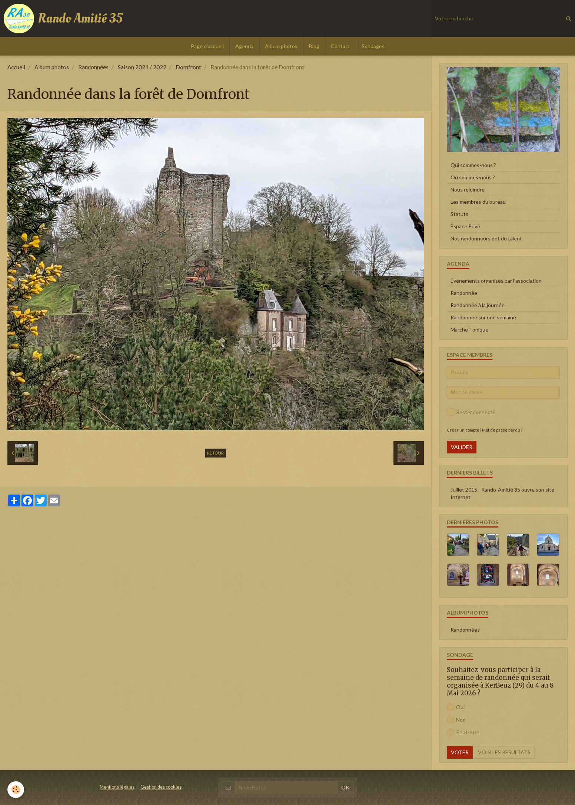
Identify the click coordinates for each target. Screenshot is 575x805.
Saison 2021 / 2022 (142, 67)
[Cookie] (15, 789)
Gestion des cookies (161, 787)
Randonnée (464, 293)
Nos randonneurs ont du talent (486, 238)
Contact (340, 46)
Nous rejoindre (468, 189)
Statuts (459, 214)
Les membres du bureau (478, 202)
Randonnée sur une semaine (483, 317)
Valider (461, 447)
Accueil (16, 67)
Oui (456, 707)
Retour (215, 453)
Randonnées (93, 67)
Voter (460, 752)
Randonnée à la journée (478, 305)
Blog (314, 46)
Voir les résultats (504, 752)
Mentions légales (117, 787)
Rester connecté (471, 412)
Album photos (281, 46)
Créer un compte (463, 430)
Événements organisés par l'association (496, 280)
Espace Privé (465, 226)
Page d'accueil (207, 46)
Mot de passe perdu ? (502, 430)
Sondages (373, 46)
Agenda (244, 46)
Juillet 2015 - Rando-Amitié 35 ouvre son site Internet (502, 493)
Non (456, 719)
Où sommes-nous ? (473, 177)
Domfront (188, 67)
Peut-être (463, 732)
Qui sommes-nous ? (473, 165)
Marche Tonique (469, 329)
